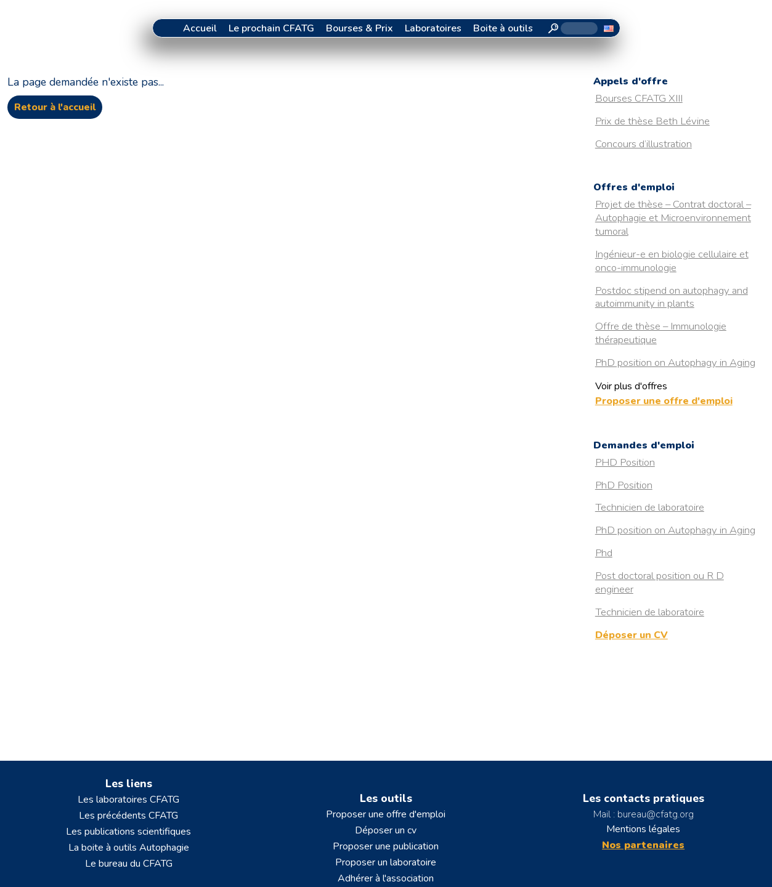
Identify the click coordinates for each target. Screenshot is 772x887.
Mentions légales (643, 829)
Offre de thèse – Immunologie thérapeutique (660, 333)
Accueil (200, 28)
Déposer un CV (631, 635)
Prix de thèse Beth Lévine (652, 121)
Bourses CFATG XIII (639, 98)
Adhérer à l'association (386, 878)
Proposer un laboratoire (385, 862)
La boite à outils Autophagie (128, 847)
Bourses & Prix (359, 28)
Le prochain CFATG (271, 28)
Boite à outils (503, 28)
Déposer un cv (385, 830)
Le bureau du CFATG (129, 863)
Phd (603, 553)
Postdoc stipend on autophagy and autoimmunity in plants (671, 297)
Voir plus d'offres (631, 386)
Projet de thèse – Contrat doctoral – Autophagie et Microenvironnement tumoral (673, 217)
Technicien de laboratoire (649, 507)
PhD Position (623, 485)
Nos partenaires (643, 845)
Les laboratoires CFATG (128, 799)
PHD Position (625, 462)
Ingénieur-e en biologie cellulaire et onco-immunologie (672, 261)
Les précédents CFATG (128, 815)
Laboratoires (433, 28)
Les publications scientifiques (128, 831)
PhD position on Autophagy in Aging (675, 362)
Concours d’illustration (643, 144)
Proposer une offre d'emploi (664, 401)
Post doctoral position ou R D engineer (659, 582)
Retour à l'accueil (54, 107)
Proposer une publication (386, 846)
